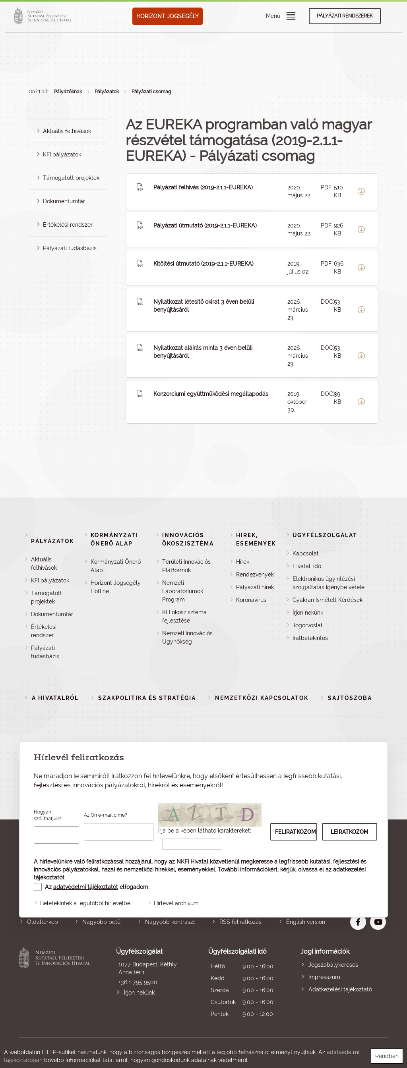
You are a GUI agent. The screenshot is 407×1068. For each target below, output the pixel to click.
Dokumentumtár (64, 201)
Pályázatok (107, 91)
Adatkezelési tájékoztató (340, 989)
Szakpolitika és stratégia (147, 698)
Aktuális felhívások (67, 131)
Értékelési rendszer (68, 225)
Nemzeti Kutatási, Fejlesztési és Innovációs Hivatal (56, 983)
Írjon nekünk (308, 612)
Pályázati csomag (151, 91)
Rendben (387, 1056)
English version (305, 922)
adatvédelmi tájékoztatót (85, 887)
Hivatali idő (307, 566)
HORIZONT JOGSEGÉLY (167, 16)
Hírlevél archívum (176, 903)
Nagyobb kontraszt (170, 922)
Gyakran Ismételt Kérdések (327, 600)
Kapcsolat (306, 553)
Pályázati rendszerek (345, 16)
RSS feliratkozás (240, 922)
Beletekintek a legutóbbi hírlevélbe (85, 903)
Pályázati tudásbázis (70, 248)
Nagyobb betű (101, 922)
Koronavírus (251, 600)
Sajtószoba (350, 698)
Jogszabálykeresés (333, 965)
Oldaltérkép (42, 922)
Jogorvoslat (308, 625)
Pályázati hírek (255, 587)
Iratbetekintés (310, 638)
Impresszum (324, 977)
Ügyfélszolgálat (325, 535)
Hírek (242, 562)
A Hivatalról (55, 698)
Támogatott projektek (71, 178)
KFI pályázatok (62, 154)
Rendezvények (255, 574)
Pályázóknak (68, 91)
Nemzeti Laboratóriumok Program (182, 591)
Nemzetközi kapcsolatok (261, 698)
